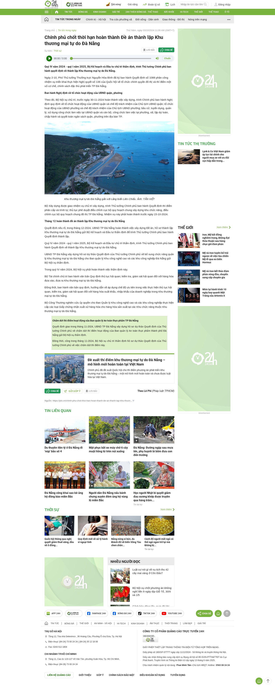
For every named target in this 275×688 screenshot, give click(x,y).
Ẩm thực (154, 623)
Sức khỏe (169, 12)
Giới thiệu (85, 675)
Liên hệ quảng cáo (59, 675)
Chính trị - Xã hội (96, 19)
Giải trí (116, 12)
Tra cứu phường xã (120, 19)
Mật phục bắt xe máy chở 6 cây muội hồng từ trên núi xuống (108, 449)
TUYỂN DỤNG (177, 675)
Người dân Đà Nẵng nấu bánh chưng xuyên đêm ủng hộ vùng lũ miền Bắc (108, 496)
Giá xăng (133, 4)
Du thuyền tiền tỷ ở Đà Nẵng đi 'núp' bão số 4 (64, 449)
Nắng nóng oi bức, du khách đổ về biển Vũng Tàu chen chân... (126, 542)
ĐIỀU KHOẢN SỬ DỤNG (152, 675)
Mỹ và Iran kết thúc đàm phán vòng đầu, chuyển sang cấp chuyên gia (215, 274)
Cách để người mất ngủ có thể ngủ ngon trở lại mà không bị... (159, 542)
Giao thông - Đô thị (173, 19)
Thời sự (58, 50)
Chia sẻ (169, 50)
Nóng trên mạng (197, 19)
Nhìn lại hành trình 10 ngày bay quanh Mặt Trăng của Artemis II (214, 292)
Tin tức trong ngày (68, 19)
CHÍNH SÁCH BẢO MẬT (122, 675)
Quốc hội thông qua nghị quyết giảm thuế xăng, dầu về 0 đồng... (59, 542)
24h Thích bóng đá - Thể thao (142, 12)
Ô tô (227, 12)
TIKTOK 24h (146, 613)
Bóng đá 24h (122, 613)
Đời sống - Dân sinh (147, 19)
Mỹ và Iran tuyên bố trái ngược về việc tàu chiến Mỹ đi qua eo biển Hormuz (215, 257)
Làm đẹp (187, 623)
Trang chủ (50, 30)
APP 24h (53, 613)
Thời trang (171, 623)
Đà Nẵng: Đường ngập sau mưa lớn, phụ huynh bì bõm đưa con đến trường (153, 451)
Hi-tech (184, 12)
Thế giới (198, 12)
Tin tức (68, 12)
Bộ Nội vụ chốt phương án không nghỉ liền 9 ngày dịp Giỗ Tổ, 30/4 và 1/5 (152, 591)
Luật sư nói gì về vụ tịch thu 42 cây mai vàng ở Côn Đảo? (150, 571)
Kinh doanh (99, 12)
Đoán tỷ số (151, 4)
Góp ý (100, 675)
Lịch (170, 4)
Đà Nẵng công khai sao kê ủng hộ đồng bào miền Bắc (64, 494)
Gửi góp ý (72, 391)
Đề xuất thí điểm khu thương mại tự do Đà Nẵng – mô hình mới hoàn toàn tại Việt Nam (126, 362)
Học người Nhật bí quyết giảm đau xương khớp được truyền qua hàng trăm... (152, 496)
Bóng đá (83, 12)
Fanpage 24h (96, 613)
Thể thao (214, 12)
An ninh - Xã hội (103, 623)
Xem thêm (166, 509)
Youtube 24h (172, 613)
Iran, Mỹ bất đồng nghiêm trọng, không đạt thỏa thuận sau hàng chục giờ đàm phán (216, 239)
